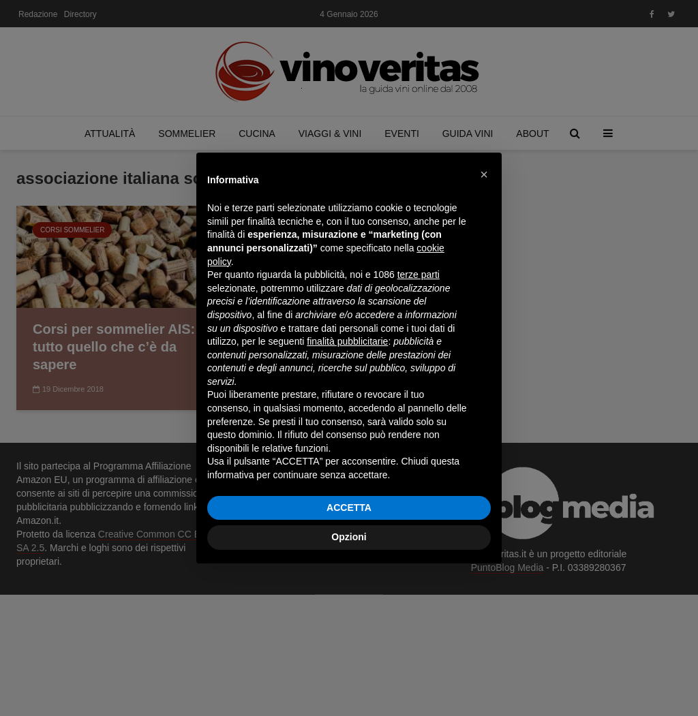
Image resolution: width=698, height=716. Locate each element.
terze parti (418, 274)
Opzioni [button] (348, 536)
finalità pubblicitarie (347, 341)
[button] (484, 174)
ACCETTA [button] (349, 507)
